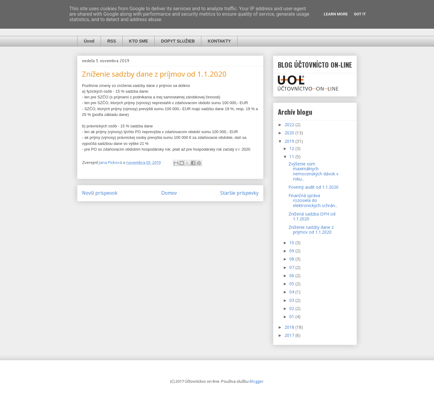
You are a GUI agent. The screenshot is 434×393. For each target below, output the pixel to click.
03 (292, 300)
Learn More (336, 14)
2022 (290, 124)
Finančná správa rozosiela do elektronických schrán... (313, 201)
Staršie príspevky (239, 193)
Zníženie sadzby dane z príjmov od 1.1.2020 (311, 229)
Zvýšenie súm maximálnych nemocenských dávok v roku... (313, 171)
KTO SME (138, 41)
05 (292, 283)
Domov (169, 193)
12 (292, 148)
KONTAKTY (219, 41)
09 (292, 251)
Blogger (256, 381)
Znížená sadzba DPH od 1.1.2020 (311, 216)
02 (292, 308)
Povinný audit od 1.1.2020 (313, 187)
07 (292, 267)
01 (292, 316)
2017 (290, 335)
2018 (290, 327)
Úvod (89, 41)
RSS (111, 41)
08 (292, 259)
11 (292, 156)
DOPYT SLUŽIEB (178, 41)
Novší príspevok (100, 193)
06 (292, 275)
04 (292, 292)
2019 (290, 141)
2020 (290, 133)
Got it (360, 14)
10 (292, 242)
